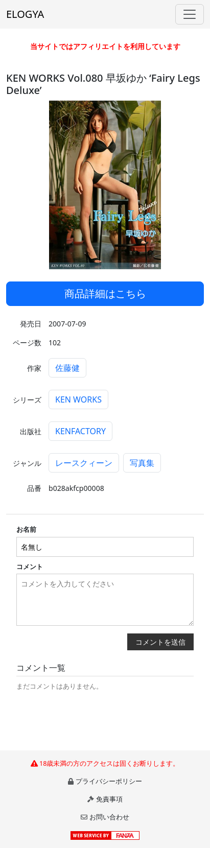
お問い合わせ (109, 816)
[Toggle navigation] (189, 14)
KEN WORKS (78, 399)
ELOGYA (25, 14)
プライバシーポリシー (109, 781)
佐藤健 (67, 367)
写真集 (142, 462)
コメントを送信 (160, 642)
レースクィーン (83, 462)
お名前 (26, 529)
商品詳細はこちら (105, 293)
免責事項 (109, 799)
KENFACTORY (80, 431)
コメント (29, 566)
